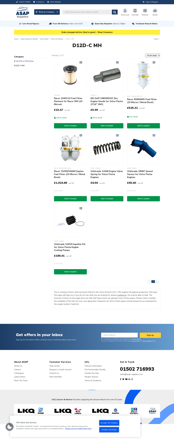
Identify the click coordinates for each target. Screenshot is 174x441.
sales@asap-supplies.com (131, 374)
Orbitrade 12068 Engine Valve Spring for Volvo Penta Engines (107, 174)
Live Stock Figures (30, 23)
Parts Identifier (55, 376)
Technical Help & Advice (146, 23)
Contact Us (54, 373)
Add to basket (70, 126)
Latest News (19, 376)
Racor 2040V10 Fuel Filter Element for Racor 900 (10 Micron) (68, 101)
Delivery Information (93, 366)
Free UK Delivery (67, 23)
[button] (10, 427)
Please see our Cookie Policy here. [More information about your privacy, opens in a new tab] (78, 429)
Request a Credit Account (60, 369)
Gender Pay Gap (92, 373)
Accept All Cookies (109, 423)
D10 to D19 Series (57, 39)
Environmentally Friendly (95, 369)
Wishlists (145, 12)
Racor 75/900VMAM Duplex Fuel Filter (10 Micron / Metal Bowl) (69, 174)
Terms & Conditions (93, 380)
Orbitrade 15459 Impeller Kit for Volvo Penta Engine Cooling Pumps (69, 247)
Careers (17, 369)
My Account (125, 12)
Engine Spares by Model (29, 39)
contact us (121, 295)
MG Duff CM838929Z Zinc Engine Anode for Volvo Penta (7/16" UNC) (107, 101)
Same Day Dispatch (110, 23)
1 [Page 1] (153, 281)
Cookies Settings (109, 429)
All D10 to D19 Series (24, 61)
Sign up (150, 335)
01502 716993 (137, 369)
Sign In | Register (150, 2)
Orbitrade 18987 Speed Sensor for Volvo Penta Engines (140, 174)
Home (16, 39)
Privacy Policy (136, 341)
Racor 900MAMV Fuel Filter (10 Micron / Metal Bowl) (142, 101)
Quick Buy (135, 12)
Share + (156, 39)
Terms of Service (147, 341)
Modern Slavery (91, 376)
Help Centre (54, 366)
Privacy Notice (136, 339)
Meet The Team (21, 380)
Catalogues (19, 373)
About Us (18, 366)
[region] (75, 426)
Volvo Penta (44, 39)
